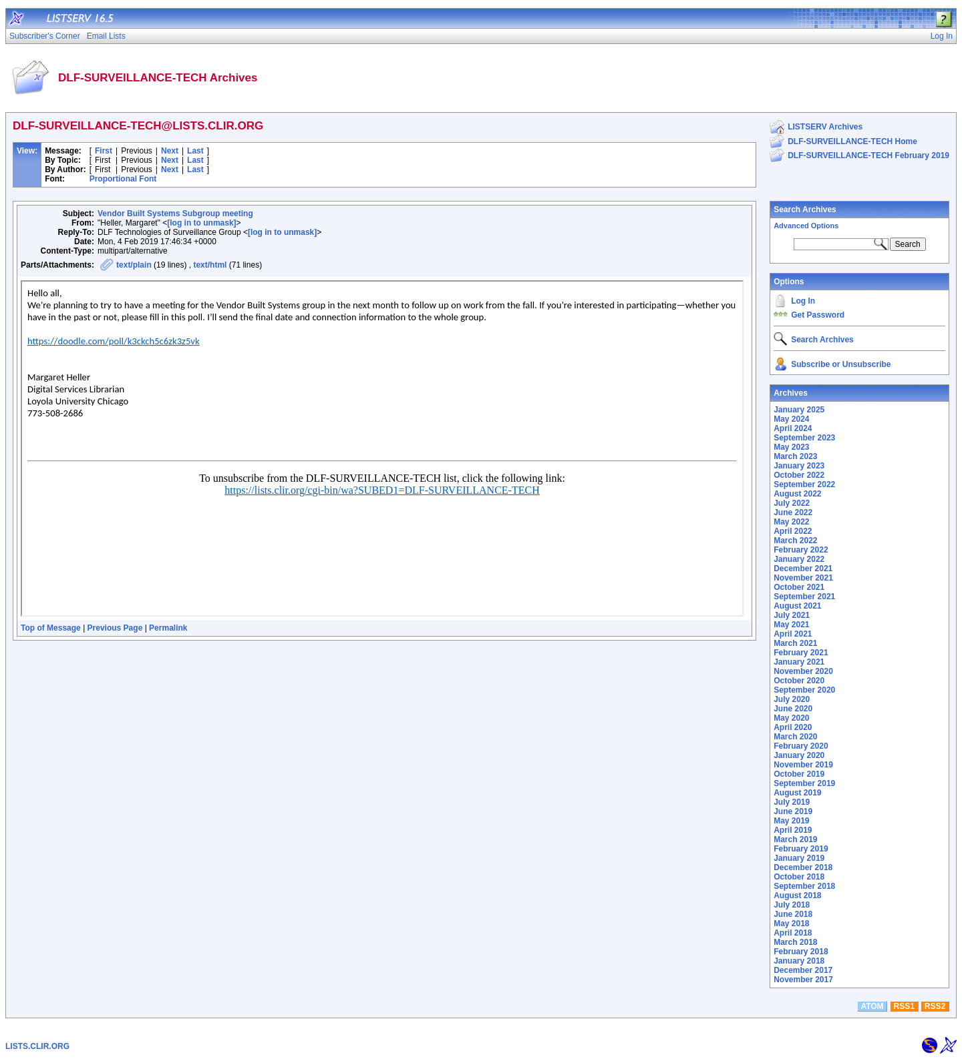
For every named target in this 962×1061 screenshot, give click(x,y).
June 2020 (793, 708)
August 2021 (797, 606)
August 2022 (797, 493)
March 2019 (795, 839)
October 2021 (799, 587)
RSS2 (935, 1006)
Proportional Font (123, 179)
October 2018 (799, 876)
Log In (803, 301)
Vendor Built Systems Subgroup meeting (175, 213)
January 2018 (799, 961)
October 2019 (799, 774)
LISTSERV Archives (825, 126)
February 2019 (801, 848)
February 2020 (801, 746)
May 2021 (791, 624)
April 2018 (793, 933)
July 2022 (792, 503)
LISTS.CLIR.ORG (37, 1046)
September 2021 (804, 596)
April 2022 (793, 531)
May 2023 (791, 447)
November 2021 (803, 578)
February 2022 (801, 550)
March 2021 (795, 643)
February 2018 (801, 951)
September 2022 (804, 484)
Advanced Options (806, 226)
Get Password (817, 315)
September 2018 (804, 886)
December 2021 (803, 568)
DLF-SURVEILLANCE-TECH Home (852, 141)
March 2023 (795, 456)
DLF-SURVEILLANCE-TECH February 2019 (868, 155)
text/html (209, 265)
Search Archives (805, 209)
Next (169, 150)
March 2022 (795, 540)
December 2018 (803, 867)
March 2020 (795, 736)
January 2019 (799, 858)
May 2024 (791, 419)
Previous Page (115, 628)
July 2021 (792, 615)
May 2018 (791, 923)
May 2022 (791, 521)
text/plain (134, 265)
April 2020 (793, 727)
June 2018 (793, 914)
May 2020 (791, 718)
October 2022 (799, 475)
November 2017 (803, 979)
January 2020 (799, 755)
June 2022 (793, 512)
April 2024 (793, 428)
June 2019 (793, 811)
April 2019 (793, 830)
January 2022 (799, 559)
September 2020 (804, 690)
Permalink (168, 628)
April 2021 (793, 634)
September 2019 (804, 783)
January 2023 (799, 465)
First (103, 150)
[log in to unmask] (201, 223)
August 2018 (797, 895)
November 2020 (803, 671)
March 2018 (795, 942)
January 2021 (799, 662)
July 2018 (792, 905)
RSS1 (904, 1006)
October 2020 (799, 680)
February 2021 (801, 652)
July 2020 (792, 699)
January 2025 (799, 409)
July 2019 (792, 802)
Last (195, 150)
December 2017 (803, 970)
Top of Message (51, 628)
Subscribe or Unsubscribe (841, 364)
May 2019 (791, 820)
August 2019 (797, 792)
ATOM (871, 1006)
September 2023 (804, 437)
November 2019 (803, 764)
